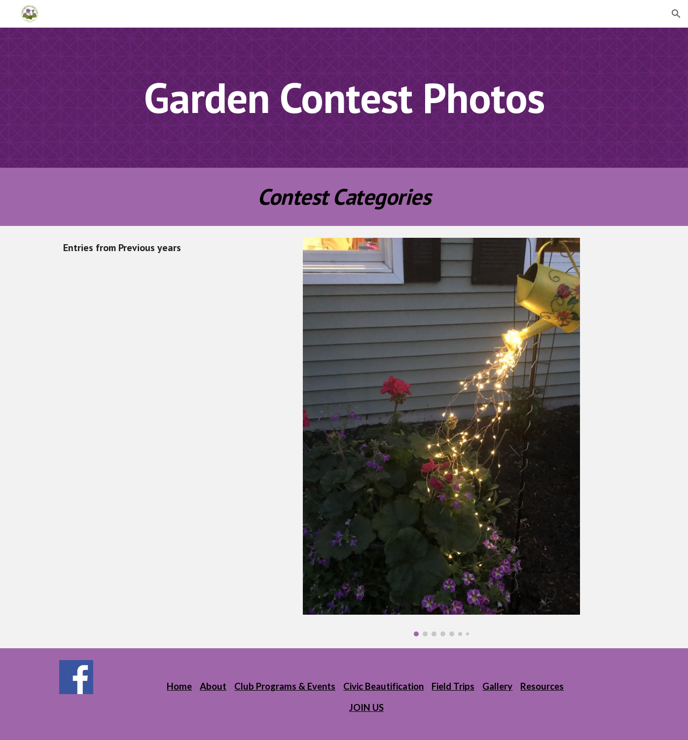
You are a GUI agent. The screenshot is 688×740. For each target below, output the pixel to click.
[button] (676, 14)
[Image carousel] (441, 437)
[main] (343, 97)
